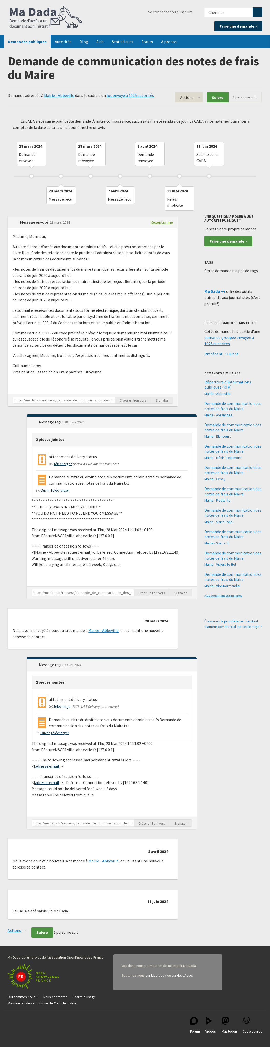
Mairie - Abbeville (59, 95)
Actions (186, 97)
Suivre (217, 97)
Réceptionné (161, 222)
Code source (252, 1025)
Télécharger (63, 463)
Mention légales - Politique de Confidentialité (42, 1003)
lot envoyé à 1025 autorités (130, 95)
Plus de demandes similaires (223, 595)
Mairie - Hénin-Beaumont (222, 457)
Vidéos (210, 1025)
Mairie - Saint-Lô (216, 543)
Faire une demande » (238, 26)
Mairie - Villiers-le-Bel (220, 564)
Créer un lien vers (133, 400)
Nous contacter (55, 997)
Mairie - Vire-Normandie (222, 585)
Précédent (213, 353)
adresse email (47, 766)
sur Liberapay (156, 975)
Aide (100, 41)
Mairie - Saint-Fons (218, 522)
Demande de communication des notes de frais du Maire (232, 406)
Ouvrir (45, 490)
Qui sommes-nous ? (23, 997)
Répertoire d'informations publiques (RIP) (227, 384)
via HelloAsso (182, 975)
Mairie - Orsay (214, 479)
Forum (147, 41)
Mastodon (229, 1025)
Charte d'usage (84, 997)
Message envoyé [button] (34, 222)
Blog (84, 41)
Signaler (162, 400)
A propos (169, 41)
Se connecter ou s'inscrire (170, 11)
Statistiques (122, 41)
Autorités (63, 41)
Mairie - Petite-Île (217, 500)
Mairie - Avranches (218, 415)
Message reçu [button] (51, 422)
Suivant (231, 353)
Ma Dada (46, 17)
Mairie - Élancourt (217, 436)
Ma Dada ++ (214, 291)
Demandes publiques (27, 41)
